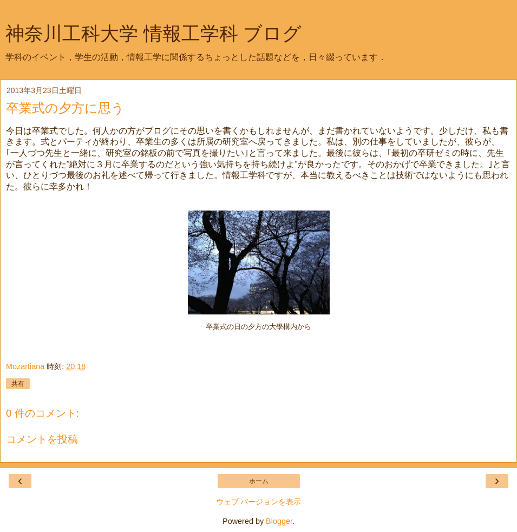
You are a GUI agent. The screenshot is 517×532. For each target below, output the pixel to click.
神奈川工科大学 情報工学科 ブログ (153, 33)
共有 (17, 383)
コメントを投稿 (42, 439)
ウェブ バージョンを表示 (259, 501)
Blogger (279, 521)
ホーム (259, 481)
